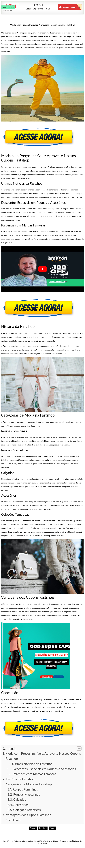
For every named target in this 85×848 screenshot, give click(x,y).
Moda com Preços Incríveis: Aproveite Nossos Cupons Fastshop (43, 755)
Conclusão (13, 820)
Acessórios (21, 805)
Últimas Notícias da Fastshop (32, 764)
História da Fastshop (20, 779)
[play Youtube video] (42, 269)
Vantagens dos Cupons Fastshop (28, 815)
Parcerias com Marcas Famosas (34, 774)
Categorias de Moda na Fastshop (29, 784)
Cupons (33, 828)
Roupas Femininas (25, 789)
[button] (78, 748)
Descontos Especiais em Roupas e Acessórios (44, 769)
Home (55, 841)
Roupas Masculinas (26, 794)
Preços (52, 828)
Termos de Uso (66, 841)
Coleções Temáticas (27, 810)
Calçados (19, 799)
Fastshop (43, 828)
